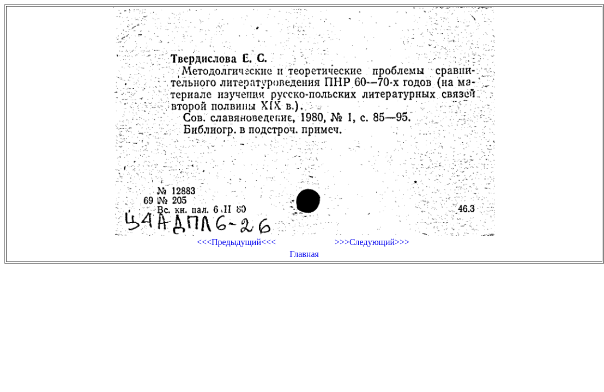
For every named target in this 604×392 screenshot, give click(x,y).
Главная (304, 254)
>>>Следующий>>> (372, 242)
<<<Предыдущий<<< (236, 242)
